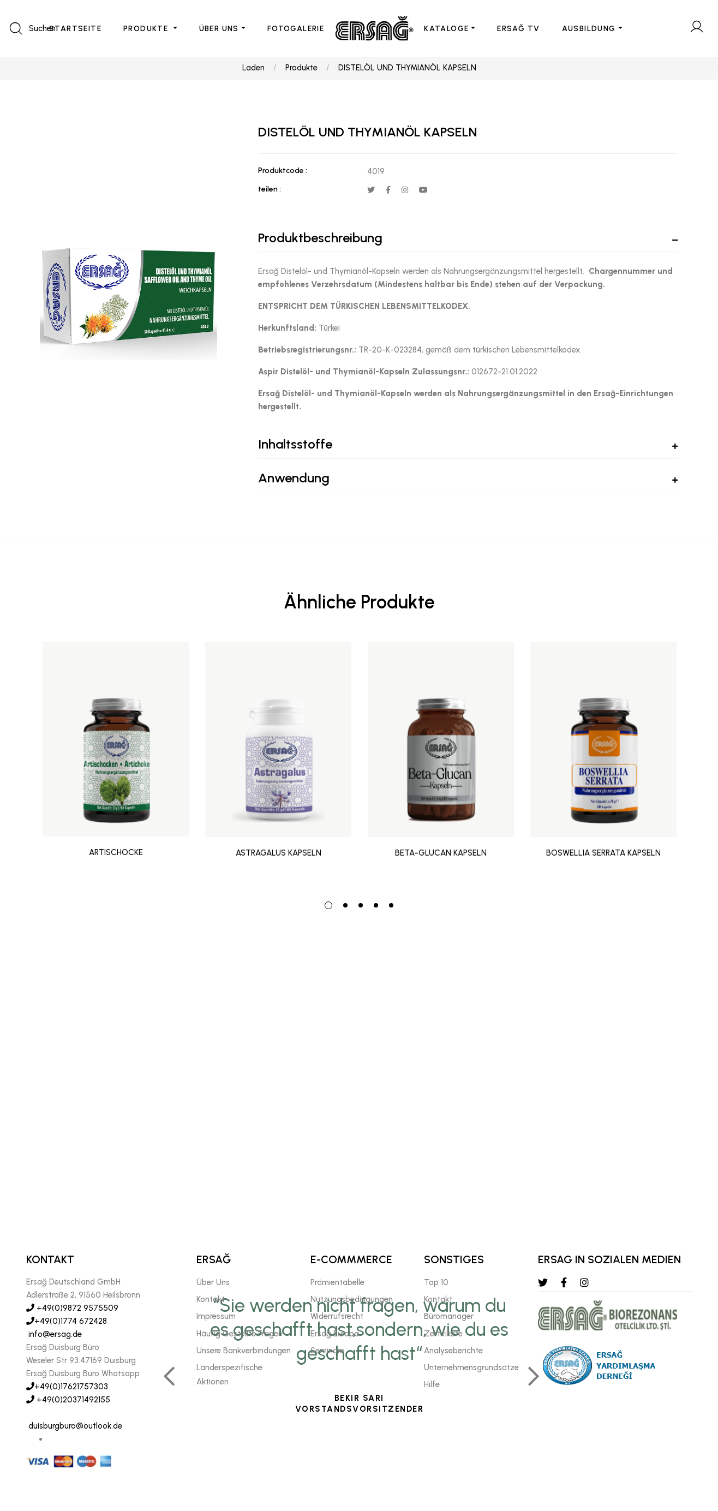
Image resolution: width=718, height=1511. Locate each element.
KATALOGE (446, 28)
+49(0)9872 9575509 (72, 1308)
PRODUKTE (147, 28)
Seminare (327, 1350)
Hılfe (432, 1384)
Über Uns (213, 1282)
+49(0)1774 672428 (66, 1321)
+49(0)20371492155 (68, 1400)
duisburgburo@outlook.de (74, 1426)
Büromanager (449, 1316)
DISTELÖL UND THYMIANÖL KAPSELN (407, 69)
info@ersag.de (54, 1334)
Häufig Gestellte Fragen (239, 1334)
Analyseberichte (453, 1350)
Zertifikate (443, 1334)
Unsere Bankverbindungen (243, 1350)
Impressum (216, 1316)
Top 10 (436, 1282)
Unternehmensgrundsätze (471, 1367)
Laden (253, 69)
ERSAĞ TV (518, 28)
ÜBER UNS (219, 28)
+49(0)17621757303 (67, 1386)
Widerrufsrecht (336, 1316)
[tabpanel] (115, 764)
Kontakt (210, 1299)
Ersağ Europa (334, 1334)
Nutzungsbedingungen (351, 1299)
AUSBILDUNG (589, 28)
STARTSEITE (75, 28)
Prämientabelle (337, 1282)
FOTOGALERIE (295, 28)
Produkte (301, 69)
